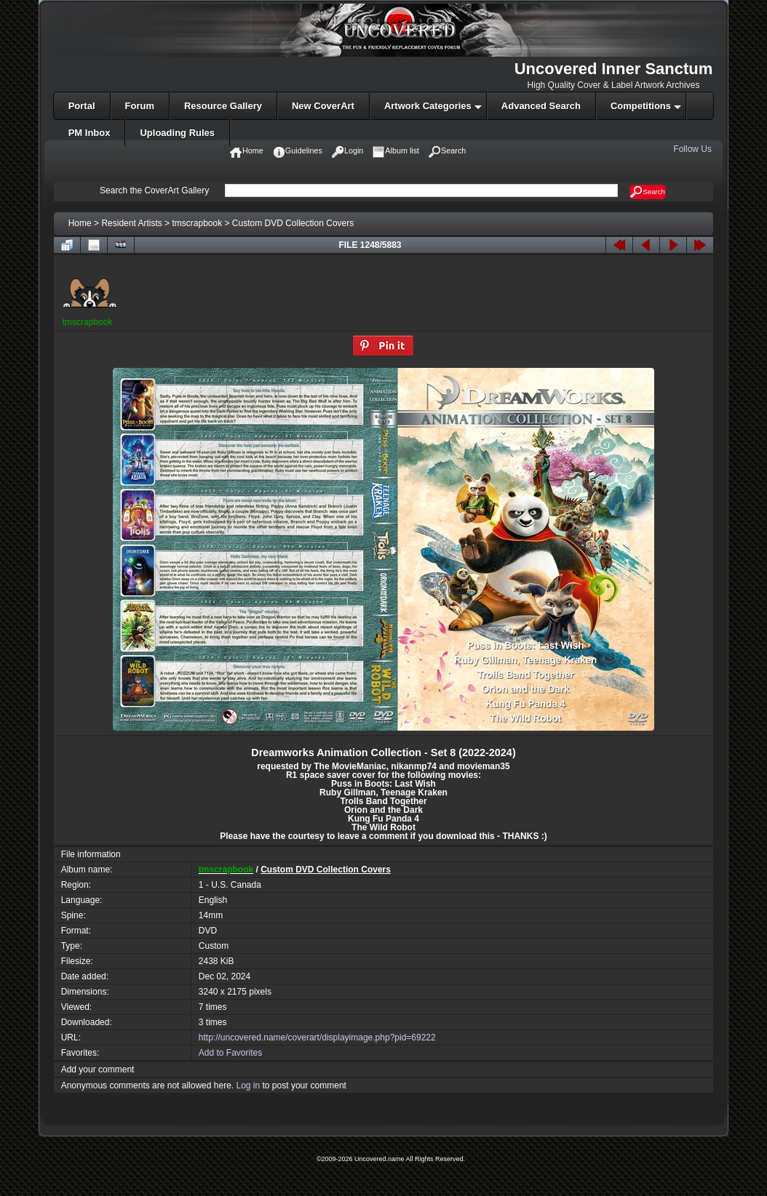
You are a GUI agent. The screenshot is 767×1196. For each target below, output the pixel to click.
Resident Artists (131, 223)
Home (80, 223)
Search (647, 192)
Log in (248, 1085)
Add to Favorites (230, 1053)
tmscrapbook (197, 223)
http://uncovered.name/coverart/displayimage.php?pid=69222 (317, 1037)
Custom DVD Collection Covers (293, 223)
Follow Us (693, 149)
